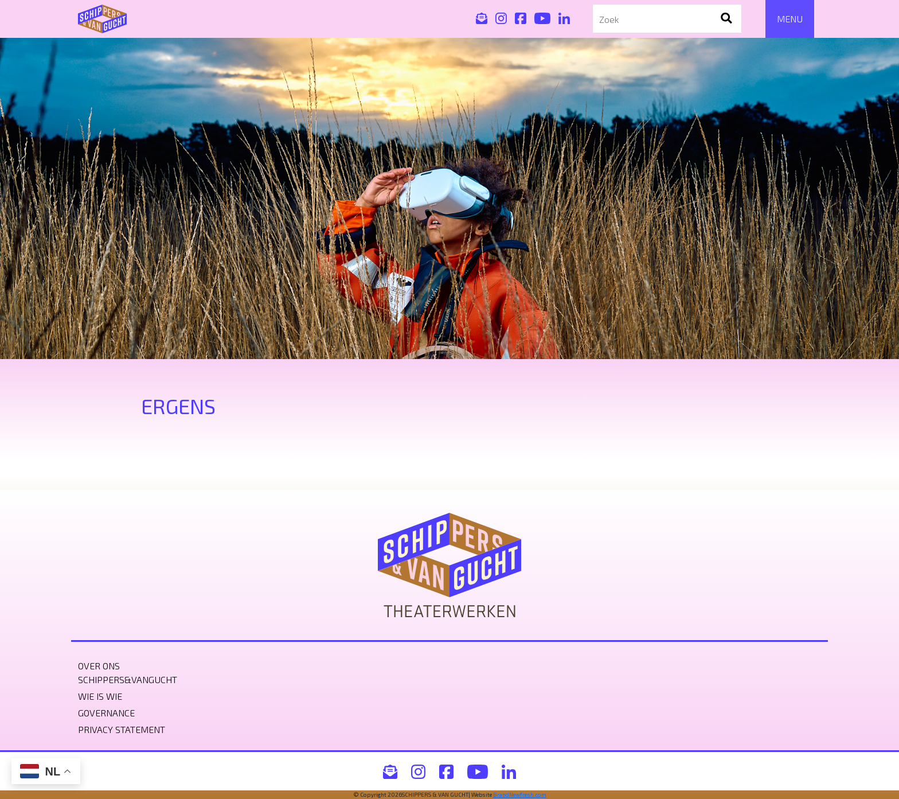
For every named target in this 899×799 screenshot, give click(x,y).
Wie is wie (100, 696)
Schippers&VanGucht (127, 679)
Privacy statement (121, 729)
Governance (106, 712)
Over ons (99, 665)
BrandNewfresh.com (519, 794)
